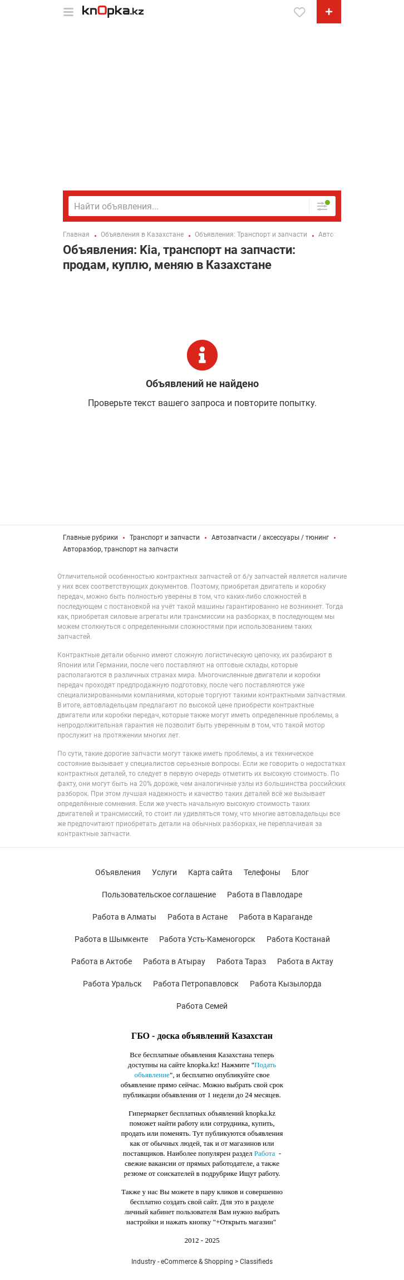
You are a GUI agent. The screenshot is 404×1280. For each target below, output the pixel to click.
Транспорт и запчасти (165, 537)
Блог (300, 872)
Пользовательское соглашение (159, 894)
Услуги (164, 872)
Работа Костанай (298, 939)
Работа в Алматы (124, 916)
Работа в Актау (305, 961)
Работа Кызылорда (286, 983)
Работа (264, 1153)
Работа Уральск (112, 983)
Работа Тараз (241, 961)
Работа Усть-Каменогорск (207, 939)
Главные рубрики (90, 537)
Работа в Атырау (174, 961)
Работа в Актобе (101, 961)
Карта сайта (210, 872)
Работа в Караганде (275, 916)
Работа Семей (202, 1005)
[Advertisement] (202, 107)
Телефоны (262, 872)
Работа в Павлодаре (264, 894)
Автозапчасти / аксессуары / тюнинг (270, 537)
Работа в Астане (197, 916)
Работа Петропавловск (196, 983)
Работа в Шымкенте (111, 939)
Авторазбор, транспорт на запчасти (120, 549)
